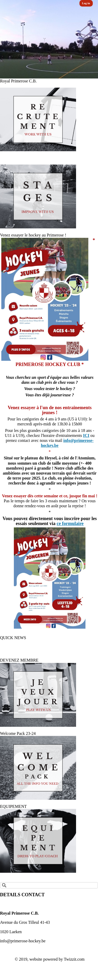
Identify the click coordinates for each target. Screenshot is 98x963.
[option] (49, 39)
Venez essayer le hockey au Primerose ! (33, 235)
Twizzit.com (74, 959)
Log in (86, 3)
